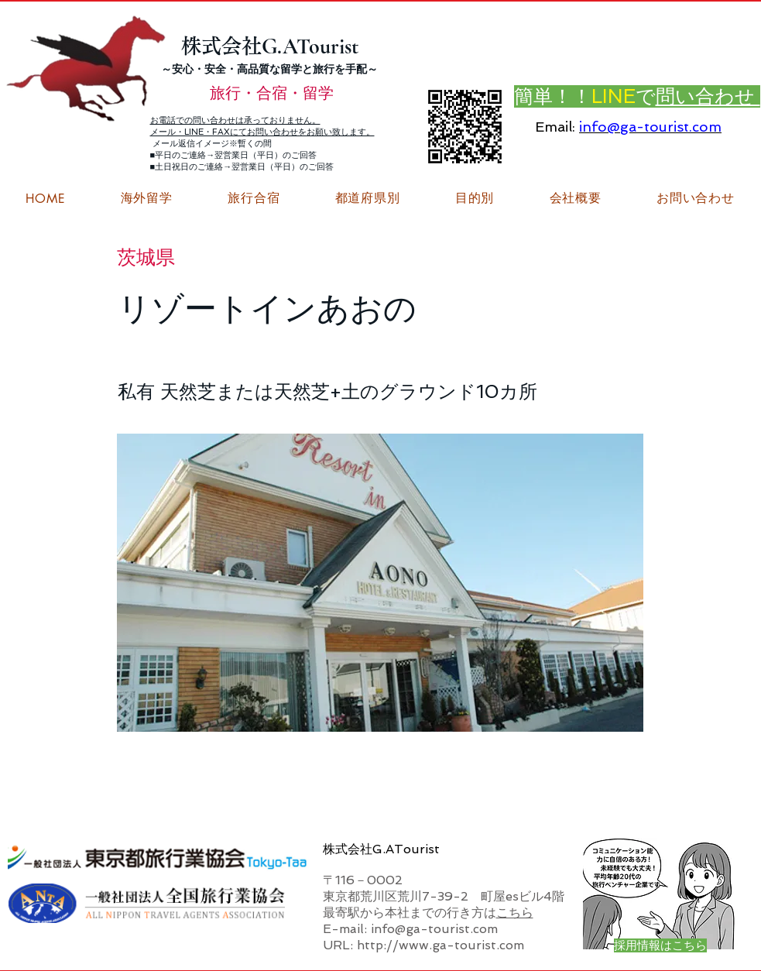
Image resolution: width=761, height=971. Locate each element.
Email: (555, 126)
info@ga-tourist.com (650, 126)
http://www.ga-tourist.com (440, 945)
